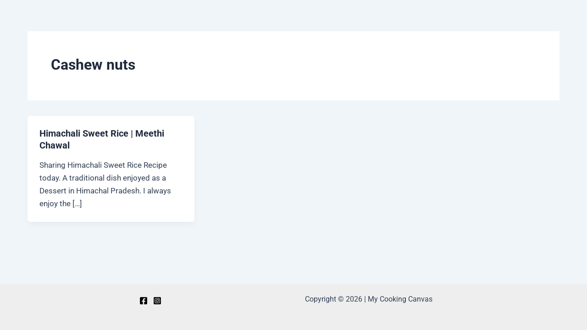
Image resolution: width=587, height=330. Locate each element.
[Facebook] (143, 301)
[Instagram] (157, 301)
